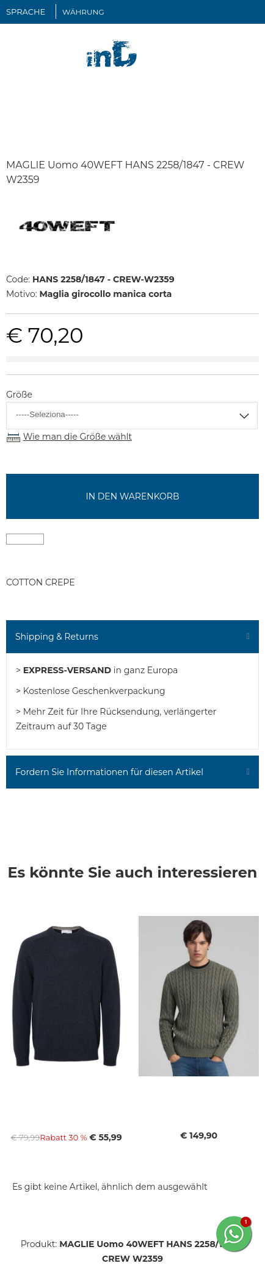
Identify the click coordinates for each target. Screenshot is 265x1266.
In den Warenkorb (132, 496)
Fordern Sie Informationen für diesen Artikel (109, 772)
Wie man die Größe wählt (77, 436)
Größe (19, 394)
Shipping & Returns (56, 636)
